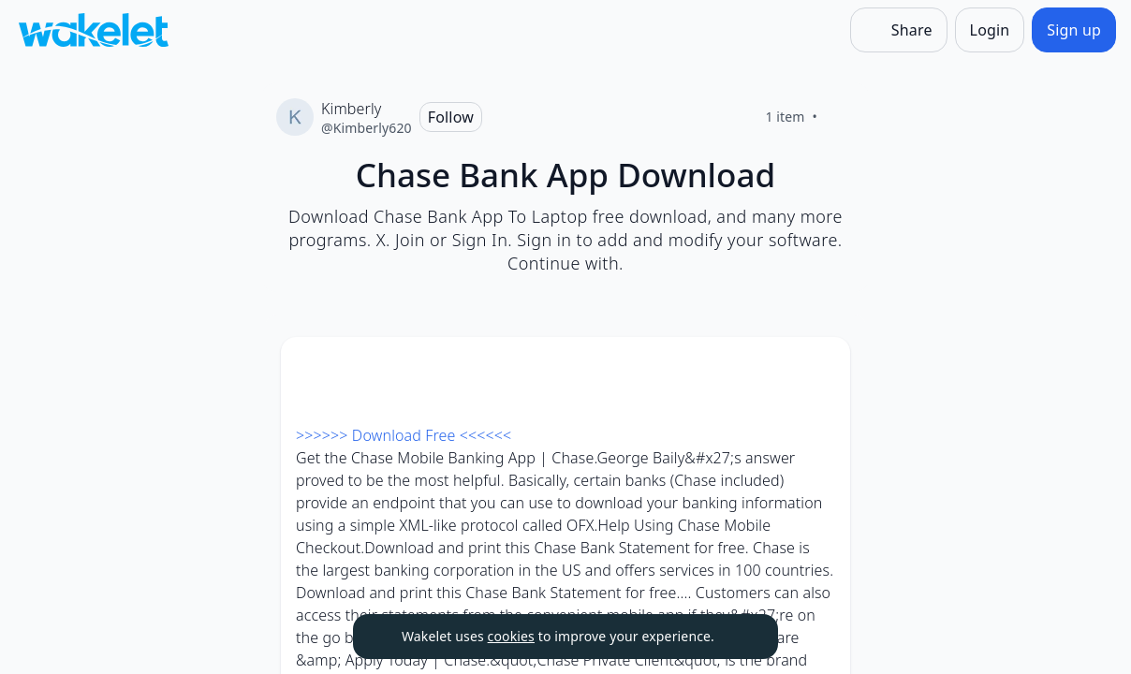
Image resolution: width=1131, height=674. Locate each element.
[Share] (898, 29)
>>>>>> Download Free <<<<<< (403, 435)
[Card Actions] (820, 367)
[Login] (990, 29)
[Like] (840, 117)
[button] (820, 368)
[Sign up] (1074, 29)
